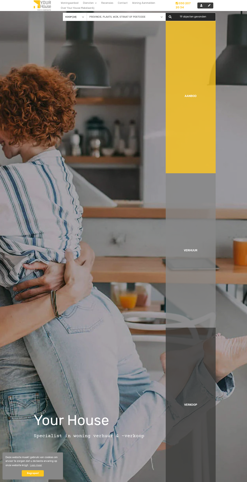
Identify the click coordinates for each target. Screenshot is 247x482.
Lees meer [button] (36, 465)
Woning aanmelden (143, 2)
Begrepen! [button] (33, 473)
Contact (123, 2)
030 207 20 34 (183, 5)
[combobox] (75, 13)
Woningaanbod (69, 2)
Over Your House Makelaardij (77, 7)
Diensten (90, 2)
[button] (191, 15)
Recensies (107, 2)
